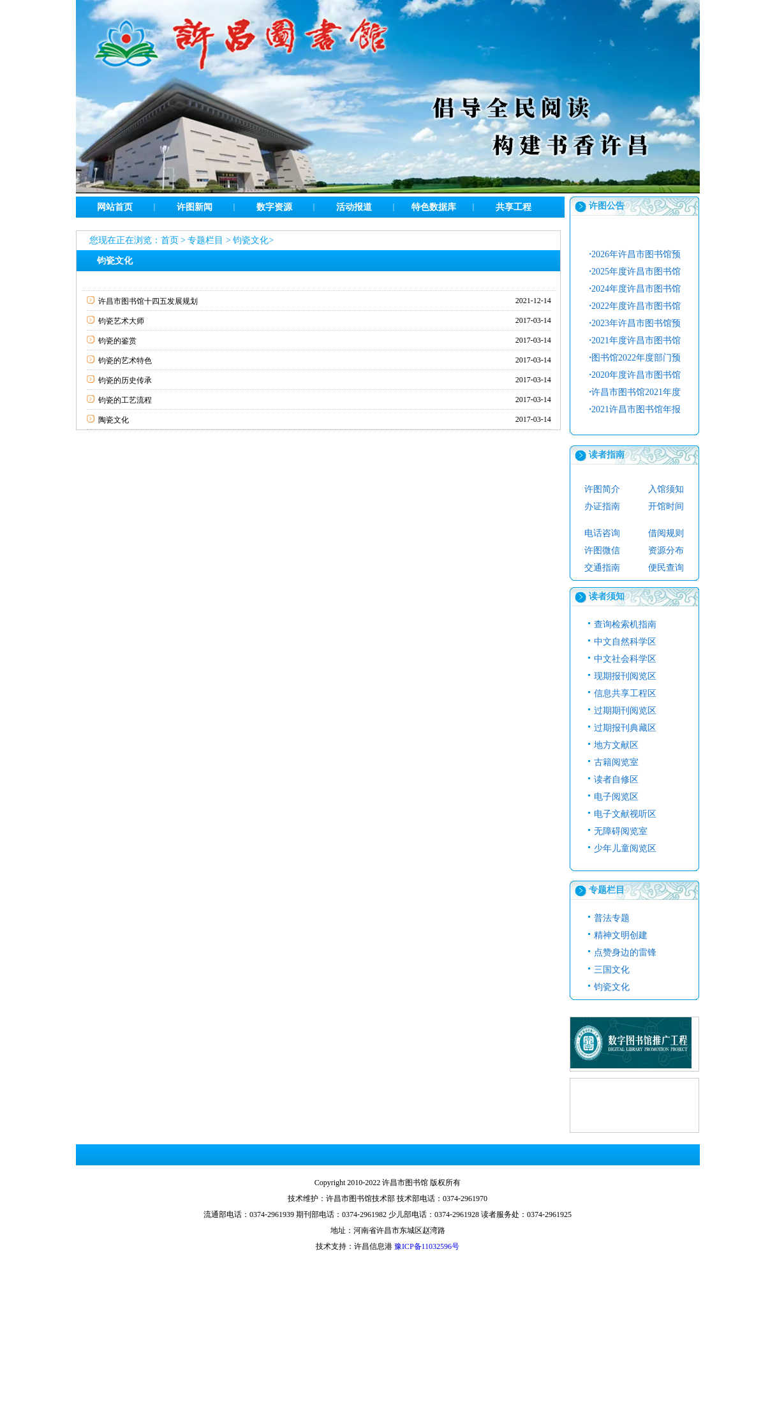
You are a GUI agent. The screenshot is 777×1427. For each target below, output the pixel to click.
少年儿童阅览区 (625, 848)
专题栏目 (205, 240)
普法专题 (612, 918)
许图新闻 (194, 207)
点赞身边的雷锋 (625, 952)
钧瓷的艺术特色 (125, 360)
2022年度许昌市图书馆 (635, 306)
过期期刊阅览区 (625, 710)
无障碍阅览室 (621, 831)
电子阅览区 (616, 797)
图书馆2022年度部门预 (635, 357)
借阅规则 (666, 533)
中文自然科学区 (625, 641)
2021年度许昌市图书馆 (635, 340)
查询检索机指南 (625, 624)
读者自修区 (616, 779)
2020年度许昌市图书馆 (635, 375)
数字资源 (274, 207)
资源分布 (666, 550)
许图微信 (602, 550)
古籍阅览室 (616, 762)
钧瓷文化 (251, 240)
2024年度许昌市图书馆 (635, 289)
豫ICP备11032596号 (426, 1246)
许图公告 (607, 206)
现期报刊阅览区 (625, 676)
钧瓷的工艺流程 (125, 400)
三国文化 (612, 970)
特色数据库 (433, 207)
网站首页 (115, 207)
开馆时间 (666, 506)
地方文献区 (616, 745)
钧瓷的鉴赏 (117, 340)
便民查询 (666, 567)
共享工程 (513, 207)
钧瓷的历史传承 (125, 380)
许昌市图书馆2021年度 (635, 392)
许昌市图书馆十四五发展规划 (148, 301)
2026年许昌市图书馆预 (635, 254)
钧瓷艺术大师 (121, 321)
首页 (170, 240)
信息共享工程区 (625, 693)
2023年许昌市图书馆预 (635, 323)
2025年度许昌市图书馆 (635, 271)
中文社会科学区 (625, 659)
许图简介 (602, 489)
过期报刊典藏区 (625, 728)
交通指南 (602, 567)
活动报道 (354, 207)
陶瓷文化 (113, 419)
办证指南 (602, 506)
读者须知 (607, 596)
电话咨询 (602, 533)
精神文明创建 (621, 935)
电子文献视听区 (625, 814)
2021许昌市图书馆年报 (635, 409)
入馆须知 (666, 489)
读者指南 (607, 454)
